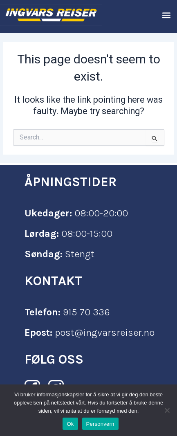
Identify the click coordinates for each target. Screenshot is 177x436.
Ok (70, 424)
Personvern (100, 424)
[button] (166, 15)
